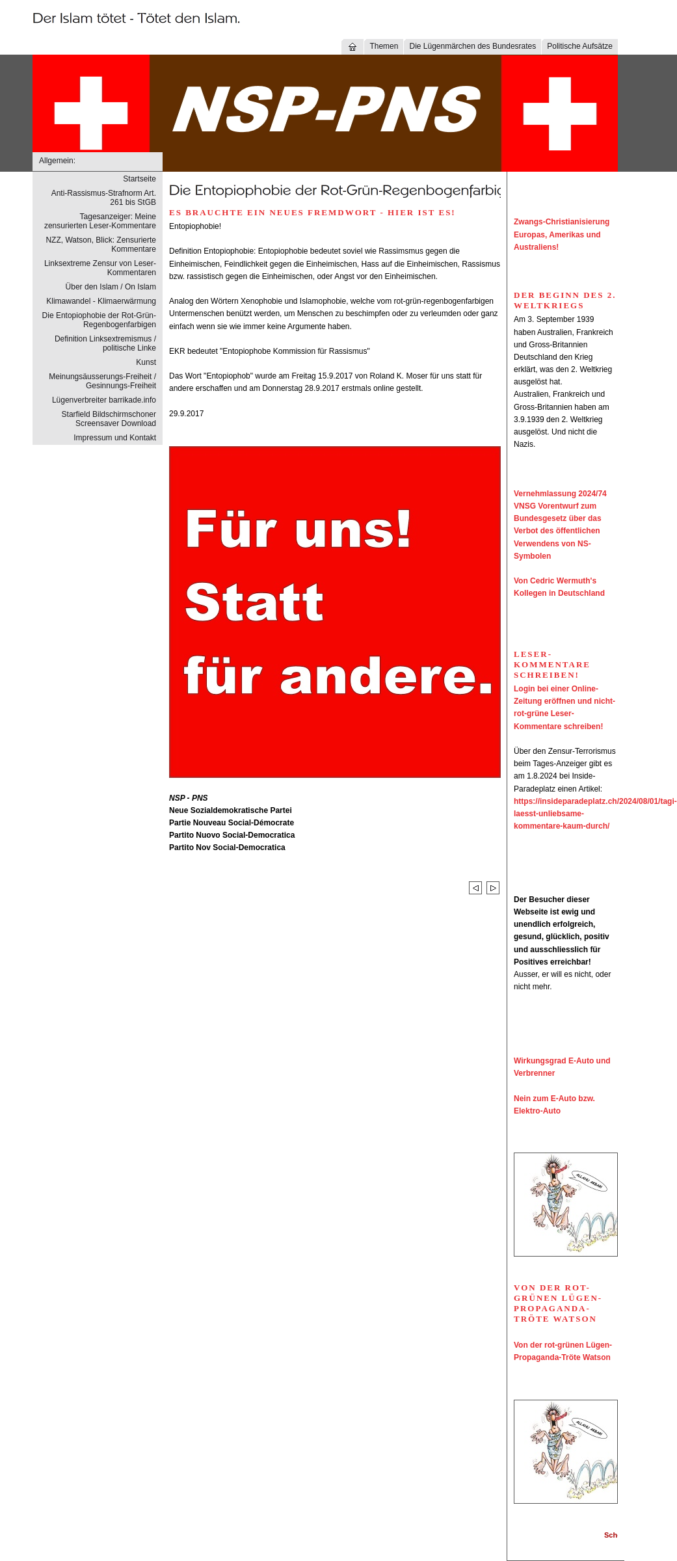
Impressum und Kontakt (114, 437)
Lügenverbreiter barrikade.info (104, 400)
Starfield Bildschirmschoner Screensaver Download (109, 419)
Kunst (146, 362)
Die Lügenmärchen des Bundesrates (472, 46)
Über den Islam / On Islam (111, 286)
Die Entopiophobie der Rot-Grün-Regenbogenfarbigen (99, 320)
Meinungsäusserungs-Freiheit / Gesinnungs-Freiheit (102, 381)
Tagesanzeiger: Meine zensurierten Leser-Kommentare (100, 221)
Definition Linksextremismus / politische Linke (105, 343)
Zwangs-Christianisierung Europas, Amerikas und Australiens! (561, 234)
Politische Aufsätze (580, 46)
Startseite (139, 178)
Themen (383, 46)
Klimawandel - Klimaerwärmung (101, 301)
